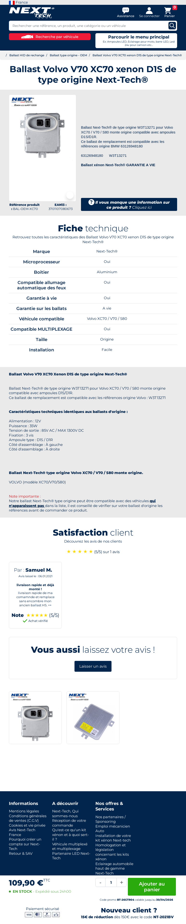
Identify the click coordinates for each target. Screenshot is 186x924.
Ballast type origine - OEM (68, 55)
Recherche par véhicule (49, 36)
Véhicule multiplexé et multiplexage (69, 846)
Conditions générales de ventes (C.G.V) (27, 818)
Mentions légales (24, 811)
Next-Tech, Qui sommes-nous (65, 813)
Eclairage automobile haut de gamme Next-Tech (114, 868)
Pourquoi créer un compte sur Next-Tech (25, 844)
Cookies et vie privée (27, 825)
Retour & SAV (20, 853)
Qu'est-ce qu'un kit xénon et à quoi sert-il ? (70, 835)
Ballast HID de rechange (26, 55)
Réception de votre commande (69, 823)
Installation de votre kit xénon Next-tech (113, 838)
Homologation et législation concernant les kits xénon (112, 852)
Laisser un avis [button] (93, 666)
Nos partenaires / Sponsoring (110, 819)
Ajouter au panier (152, 886)
